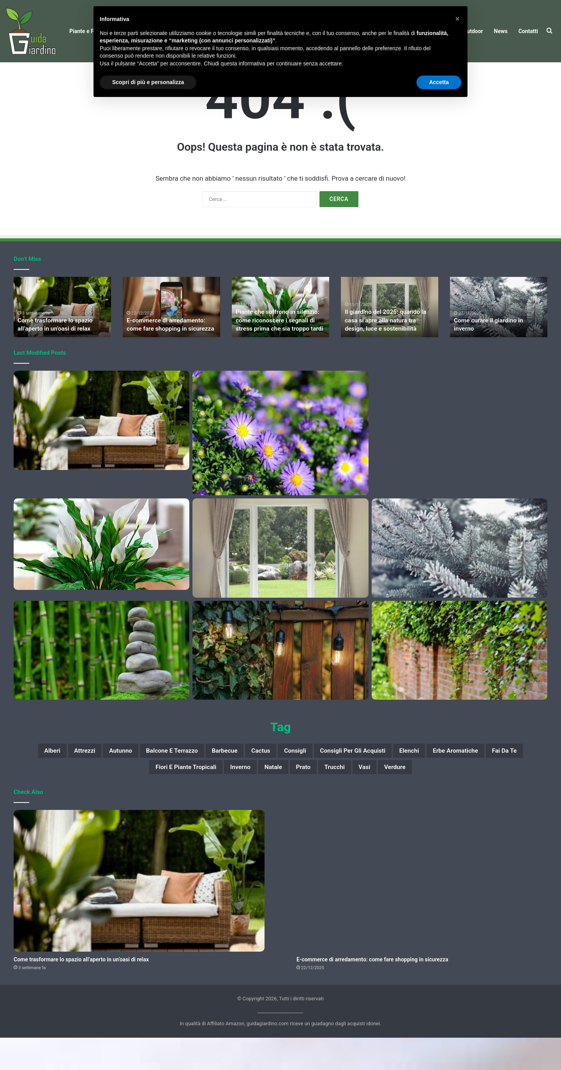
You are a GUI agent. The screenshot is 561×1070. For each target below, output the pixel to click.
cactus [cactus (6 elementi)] (315, 780)
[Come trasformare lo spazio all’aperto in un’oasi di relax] (101, 448)
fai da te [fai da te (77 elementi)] (155, 798)
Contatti (528, 31)
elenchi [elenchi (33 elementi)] (500, 780)
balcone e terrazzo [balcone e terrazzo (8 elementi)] (206, 780)
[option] (62, 335)
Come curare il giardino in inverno (495, 357)
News (501, 31)
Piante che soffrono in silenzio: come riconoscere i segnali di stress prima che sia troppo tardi (280, 349)
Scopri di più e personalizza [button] (148, 82)
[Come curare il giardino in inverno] (459, 576)
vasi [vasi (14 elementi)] (444, 798)
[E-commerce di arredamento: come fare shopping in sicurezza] (459, 448)
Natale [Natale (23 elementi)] (334, 798)
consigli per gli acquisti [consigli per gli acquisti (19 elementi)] (430, 780)
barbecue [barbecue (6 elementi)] (271, 780)
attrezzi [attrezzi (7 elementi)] (98, 780)
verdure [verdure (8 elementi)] (482, 798)
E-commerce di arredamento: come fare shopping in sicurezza (372, 992)
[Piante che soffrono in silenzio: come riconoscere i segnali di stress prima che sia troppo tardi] (101, 572)
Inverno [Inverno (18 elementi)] (294, 798)
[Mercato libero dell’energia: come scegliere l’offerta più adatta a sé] (280, 678)
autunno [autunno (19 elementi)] (142, 780)
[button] (457, 18)
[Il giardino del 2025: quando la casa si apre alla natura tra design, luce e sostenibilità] (280, 576)
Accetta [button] (439, 82)
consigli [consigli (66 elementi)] (358, 780)
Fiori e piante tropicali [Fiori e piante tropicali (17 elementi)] (226, 798)
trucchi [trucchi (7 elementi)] (408, 798)
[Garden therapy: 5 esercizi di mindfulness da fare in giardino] (101, 678)
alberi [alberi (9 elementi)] (58, 780)
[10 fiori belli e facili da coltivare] (280, 461)
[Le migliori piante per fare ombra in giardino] (459, 678)
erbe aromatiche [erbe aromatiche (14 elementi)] (95, 798)
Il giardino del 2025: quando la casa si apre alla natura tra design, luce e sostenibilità (388, 349)
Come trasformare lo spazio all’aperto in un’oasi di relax (81, 992)
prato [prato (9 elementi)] (370, 798)
